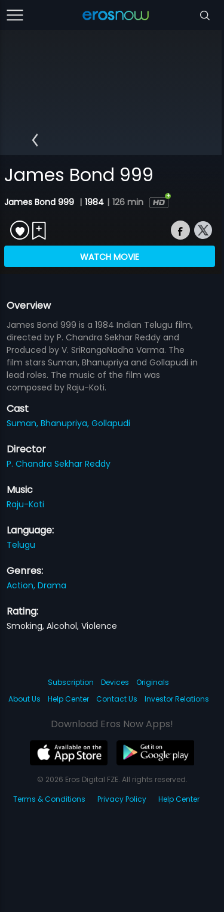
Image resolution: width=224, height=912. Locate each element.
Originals (152, 682)
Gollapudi (110, 423)
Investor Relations (177, 699)
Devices (115, 682)
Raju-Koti (25, 504)
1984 (94, 202)
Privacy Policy (121, 799)
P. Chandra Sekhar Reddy (59, 464)
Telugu (21, 545)
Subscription (71, 682)
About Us (24, 699)
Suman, (24, 423)
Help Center (68, 699)
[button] (35, 140)
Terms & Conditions (49, 799)
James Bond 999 (40, 202)
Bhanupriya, (66, 423)
